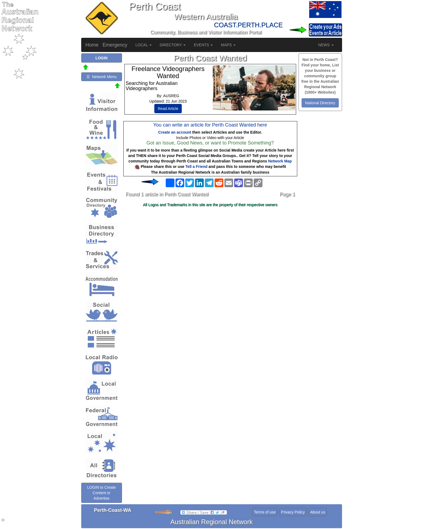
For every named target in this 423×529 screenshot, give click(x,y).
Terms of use (265, 512)
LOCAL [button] (144, 45)
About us (317, 512)
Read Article (168, 108)
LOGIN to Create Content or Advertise (101, 492)
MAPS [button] (228, 45)
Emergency (115, 45)
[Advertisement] (210, 252)
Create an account (174, 132)
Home (92, 45)
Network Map (280, 161)
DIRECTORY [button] (173, 45)
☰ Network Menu (101, 77)
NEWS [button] (326, 45)
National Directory (320, 103)
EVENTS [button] (203, 45)
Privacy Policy (293, 512)
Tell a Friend (196, 166)
